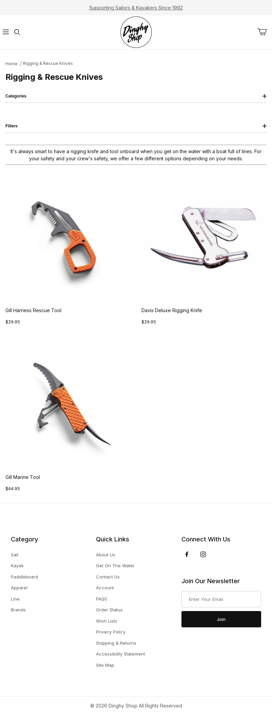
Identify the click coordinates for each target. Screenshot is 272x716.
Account (105, 587)
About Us (105, 554)
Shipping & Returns (116, 643)
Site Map (105, 665)
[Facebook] (186, 554)
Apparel (19, 587)
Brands (18, 609)
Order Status (109, 609)
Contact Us (108, 576)
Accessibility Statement (120, 654)
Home (11, 63)
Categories (136, 96)
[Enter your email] (221, 599)
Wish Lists (106, 621)
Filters (136, 126)
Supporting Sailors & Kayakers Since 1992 (136, 8)
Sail (14, 554)
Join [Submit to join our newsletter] (221, 619)
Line (15, 599)
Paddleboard (24, 577)
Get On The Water (115, 565)
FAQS (101, 599)
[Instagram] (203, 554)
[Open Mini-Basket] (264, 32)
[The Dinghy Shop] (136, 32)
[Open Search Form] (16, 32)
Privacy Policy (110, 631)
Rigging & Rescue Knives (48, 63)
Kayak (17, 565)
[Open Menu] (5, 32)
